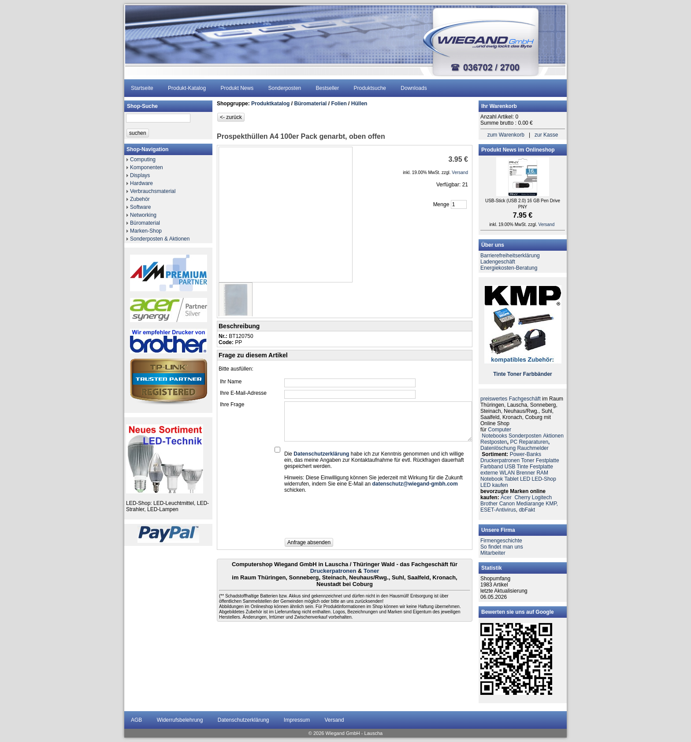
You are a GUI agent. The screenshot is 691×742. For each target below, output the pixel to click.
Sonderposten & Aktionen (159, 239)
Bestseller (327, 88)
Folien (338, 103)
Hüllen (359, 103)
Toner (371, 571)
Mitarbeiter (492, 553)
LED (525, 479)
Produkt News (236, 88)
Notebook (491, 479)
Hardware (141, 183)
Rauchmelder (532, 448)
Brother (489, 504)
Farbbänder (537, 374)
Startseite (142, 88)
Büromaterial (145, 223)
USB (510, 467)
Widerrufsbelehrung (180, 720)
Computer (499, 430)
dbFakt (527, 510)
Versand (334, 720)
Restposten (493, 442)
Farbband (491, 467)
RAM (542, 473)
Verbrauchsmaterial (152, 191)
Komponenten (146, 167)
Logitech (542, 497)
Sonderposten (284, 88)
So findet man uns (501, 547)
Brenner (525, 473)
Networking (143, 215)
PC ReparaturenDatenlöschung (515, 445)
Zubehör (140, 199)
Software (140, 207)
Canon (507, 504)
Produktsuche (370, 88)
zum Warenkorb (505, 135)
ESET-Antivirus (498, 510)
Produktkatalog (270, 103)
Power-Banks (525, 454)
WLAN (507, 473)
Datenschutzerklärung (243, 720)
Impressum (297, 720)
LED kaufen (494, 485)
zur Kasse (546, 135)
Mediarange (530, 504)
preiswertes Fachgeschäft (510, 399)
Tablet (512, 479)
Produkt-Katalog (187, 88)
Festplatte (547, 460)
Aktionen (553, 436)
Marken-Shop (146, 231)
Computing (143, 159)
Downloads (414, 88)
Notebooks (494, 436)
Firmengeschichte (501, 541)
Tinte (499, 374)
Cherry (522, 497)
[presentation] (351, 518)
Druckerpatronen (333, 571)
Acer (506, 497)
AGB (136, 720)
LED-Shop (544, 479)
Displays (140, 175)
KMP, (552, 504)
